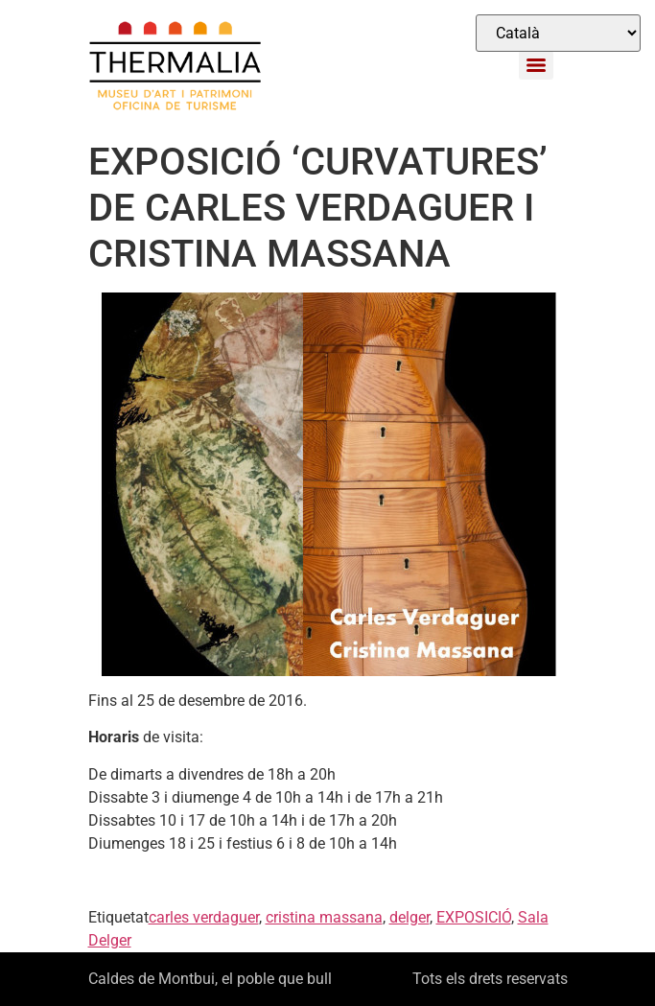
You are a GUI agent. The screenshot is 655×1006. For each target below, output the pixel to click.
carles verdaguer (204, 917)
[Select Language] (558, 33)
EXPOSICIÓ (473, 917)
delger (409, 917)
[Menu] (536, 65)
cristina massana (324, 917)
